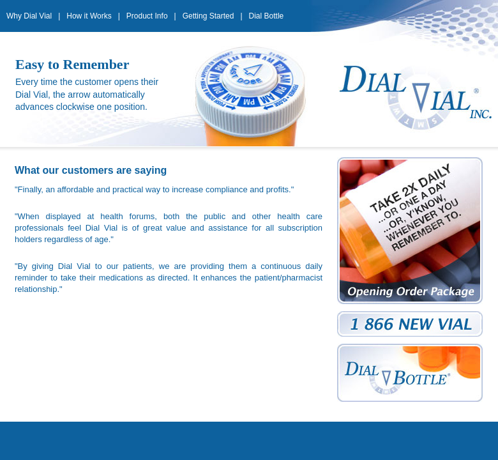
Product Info (147, 16)
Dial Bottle (266, 16)
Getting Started (208, 16)
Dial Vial (409, 94)
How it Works (88, 16)
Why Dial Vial (29, 16)
